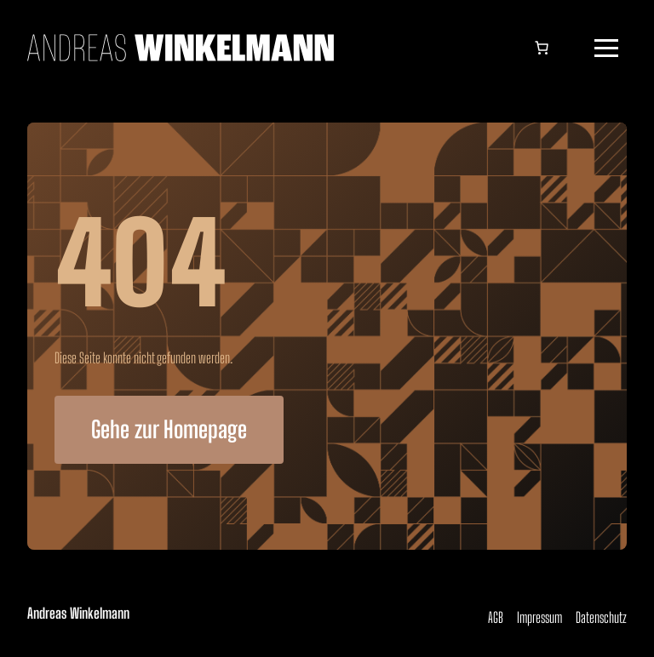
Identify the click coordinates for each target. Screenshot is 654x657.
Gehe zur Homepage (169, 429)
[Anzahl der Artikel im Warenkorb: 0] (542, 48)
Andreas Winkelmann (78, 613)
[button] (606, 47)
